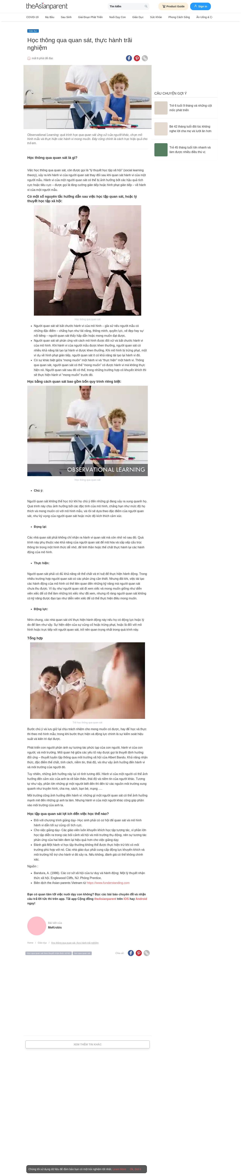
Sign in (200, 6)
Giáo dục (128, 17)
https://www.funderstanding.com (108, 879)
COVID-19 (32, 17)
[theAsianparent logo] (47, 6)
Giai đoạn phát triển (84, 17)
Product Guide (173, 6)
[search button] (146, 6)
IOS (126, 895)
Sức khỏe (144, 17)
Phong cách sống (166, 17)
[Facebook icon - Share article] (129, 55)
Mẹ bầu (48, 17)
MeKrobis (55, 924)
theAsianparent (105, 895)
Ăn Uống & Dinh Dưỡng (195, 17)
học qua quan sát (82, 950)
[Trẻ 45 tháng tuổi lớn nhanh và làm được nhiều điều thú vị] (184, 146)
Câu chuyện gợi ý (170, 90)
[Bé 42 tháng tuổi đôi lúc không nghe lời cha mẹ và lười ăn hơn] (184, 125)
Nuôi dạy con (110, 17)
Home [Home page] (30, 939)
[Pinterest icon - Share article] (137, 55)
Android (141, 895)
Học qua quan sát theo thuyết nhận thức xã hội (48, 950)
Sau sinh (62, 17)
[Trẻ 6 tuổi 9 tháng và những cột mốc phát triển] (184, 104)
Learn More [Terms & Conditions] (119, 1169)
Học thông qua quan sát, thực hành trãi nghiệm (74, 939)
